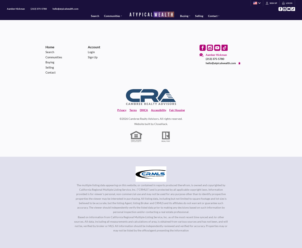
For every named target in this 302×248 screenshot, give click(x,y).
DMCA (144, 110)
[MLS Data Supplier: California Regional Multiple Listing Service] (151, 174)
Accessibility (158, 110)
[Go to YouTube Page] (289, 9)
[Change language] (257, 3)
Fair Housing (177, 110)
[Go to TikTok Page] (293, 9)
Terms (133, 110)
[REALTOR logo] (166, 137)
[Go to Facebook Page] (280, 9)
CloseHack (160, 124)
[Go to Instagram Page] (284, 9)
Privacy (121, 110)
